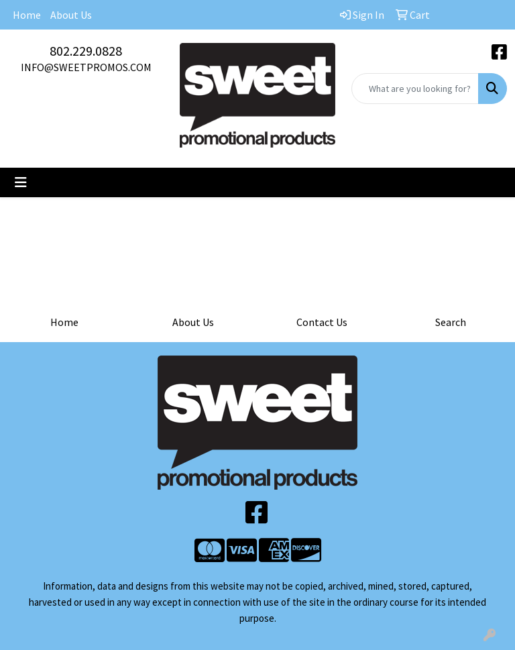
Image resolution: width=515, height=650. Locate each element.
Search (450, 322)
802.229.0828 (86, 50)
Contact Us (321, 322)
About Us (71, 14)
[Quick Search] (415, 88)
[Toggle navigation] (21, 182)
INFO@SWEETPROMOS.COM (86, 67)
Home (27, 14)
